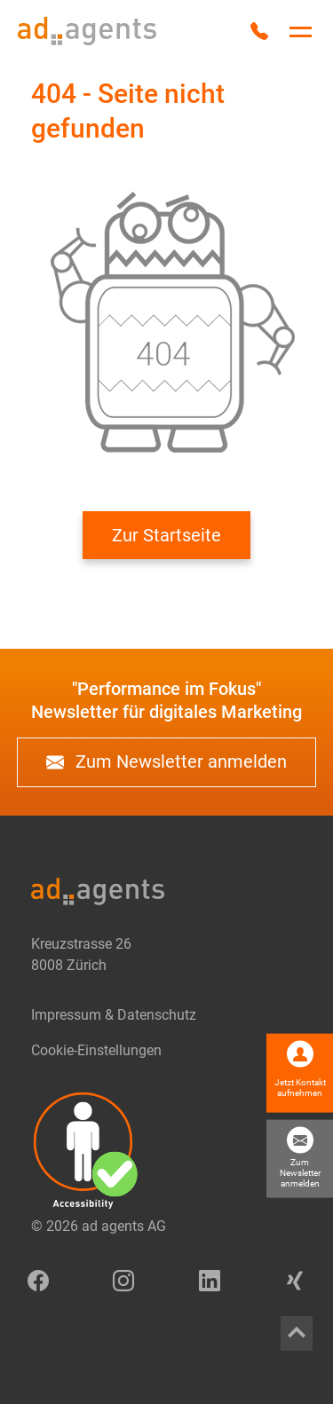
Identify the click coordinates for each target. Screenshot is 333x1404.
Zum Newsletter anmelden (166, 762)
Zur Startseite (166, 535)
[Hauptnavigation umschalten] (300, 31)
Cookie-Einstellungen (96, 1050)
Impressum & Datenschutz (113, 1014)
